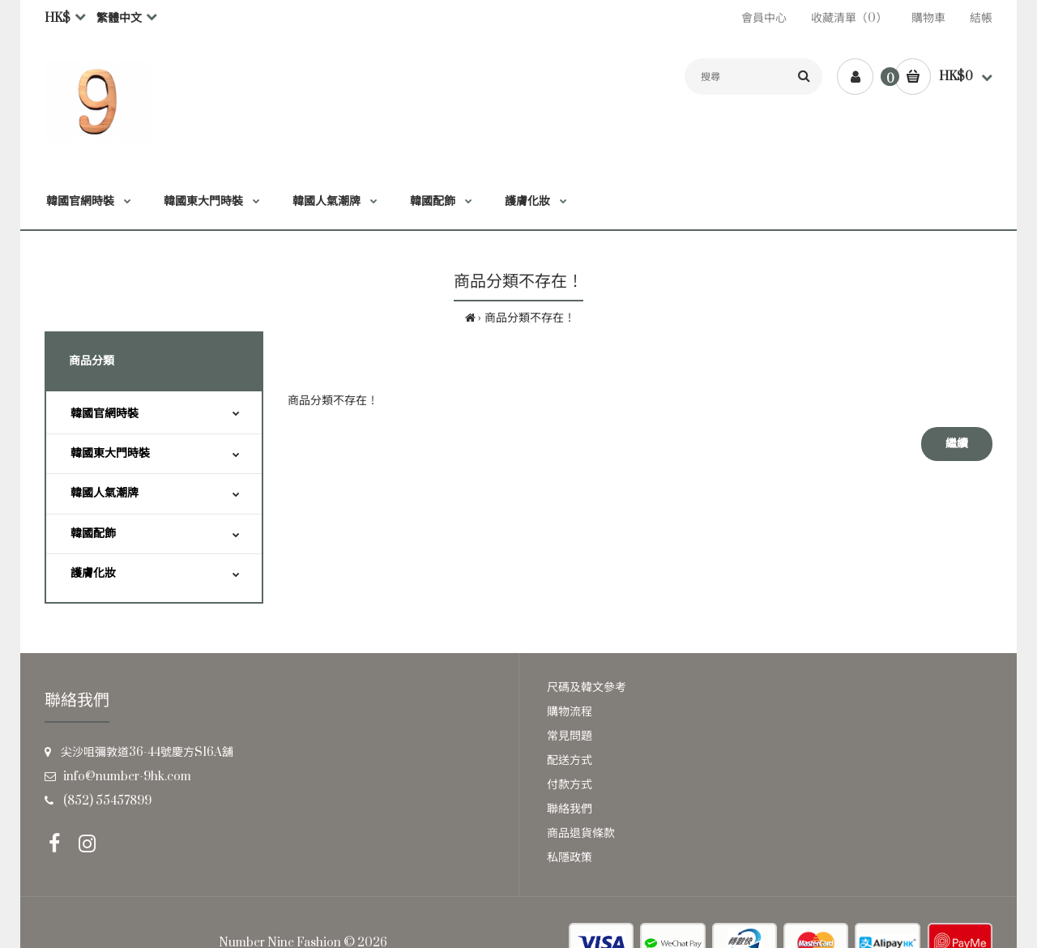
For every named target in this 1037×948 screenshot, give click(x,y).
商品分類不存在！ (529, 318)
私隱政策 (569, 857)
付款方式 (569, 784)
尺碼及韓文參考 (586, 687)
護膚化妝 (93, 573)
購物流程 (569, 712)
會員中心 (764, 18)
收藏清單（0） (849, 18)
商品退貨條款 (581, 833)
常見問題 (569, 736)
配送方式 (569, 760)
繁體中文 (119, 18)
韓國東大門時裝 (110, 453)
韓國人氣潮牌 (104, 493)
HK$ (57, 18)
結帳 (981, 18)
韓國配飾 (93, 533)
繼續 (956, 443)
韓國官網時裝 (104, 413)
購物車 (928, 18)
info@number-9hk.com (127, 776)
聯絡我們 (569, 809)
